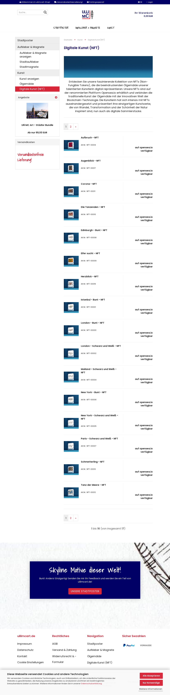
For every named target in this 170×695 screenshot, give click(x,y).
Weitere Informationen (150, 689)
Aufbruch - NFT (90, 142)
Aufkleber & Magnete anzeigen (33, 59)
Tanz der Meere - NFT (93, 489)
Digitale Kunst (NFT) (32, 93)
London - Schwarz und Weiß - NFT (101, 350)
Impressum (24, 648)
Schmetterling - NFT (92, 466)
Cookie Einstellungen (30, 667)
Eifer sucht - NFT (90, 257)
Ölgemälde (27, 88)
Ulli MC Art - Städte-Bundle (37, 129)
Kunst (110, 31)
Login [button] (149, 2)
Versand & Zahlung (64, 654)
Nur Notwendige (151, 682)
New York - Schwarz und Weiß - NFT (99, 421)
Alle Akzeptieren (151, 675)
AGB (55, 648)
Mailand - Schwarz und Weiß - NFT (99, 375)
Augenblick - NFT (91, 165)
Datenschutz (25, 654)
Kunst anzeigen (29, 83)
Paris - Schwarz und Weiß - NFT (99, 443)
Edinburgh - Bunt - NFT (94, 234)
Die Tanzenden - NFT (93, 211)
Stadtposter (60, 31)
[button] (140, 2)
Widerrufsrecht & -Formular (64, 663)
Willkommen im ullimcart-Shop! (34, 2)
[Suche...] (45, 12)
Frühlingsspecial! (95, 2)
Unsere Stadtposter (85, 595)
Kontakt (22, 660)
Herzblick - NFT (89, 281)
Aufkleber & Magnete (88, 31)
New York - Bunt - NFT (93, 396)
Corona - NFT (89, 188)
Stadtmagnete (29, 71)
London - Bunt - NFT (92, 327)
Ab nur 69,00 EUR (37, 137)
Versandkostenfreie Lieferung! (68, 2)
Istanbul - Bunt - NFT (93, 304)
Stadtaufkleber (29, 66)
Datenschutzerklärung (91, 683)
